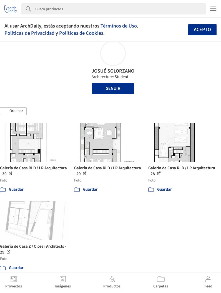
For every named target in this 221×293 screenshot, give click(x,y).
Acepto (202, 29)
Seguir (113, 88)
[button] (13, 111)
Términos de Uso (119, 25)
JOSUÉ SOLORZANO (113, 71)
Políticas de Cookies (81, 33)
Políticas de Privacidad (29, 33)
